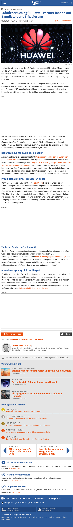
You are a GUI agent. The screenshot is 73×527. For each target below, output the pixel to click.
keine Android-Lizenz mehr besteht (33, 288)
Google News (55, 498)
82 (19, 398)
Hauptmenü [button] (4, 3)
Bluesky (29, 498)
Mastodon (22, 502)
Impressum (5, 517)
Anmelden (64, 3)
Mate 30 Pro (38, 183)
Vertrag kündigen (48, 517)
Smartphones (16, 9)
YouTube (40, 502)
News (7, 9)
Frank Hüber (17, 345)
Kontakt (13, 517)
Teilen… (66, 334)
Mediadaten (22, 517)
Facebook (41, 498)
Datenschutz (5, 520)
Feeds (6, 498)
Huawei (14, 339)
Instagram (8, 502)
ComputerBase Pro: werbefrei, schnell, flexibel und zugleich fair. (35, 357)
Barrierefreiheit (61, 517)
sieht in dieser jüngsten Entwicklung (50, 257)
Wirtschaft (39, 339)
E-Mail (26, 346)
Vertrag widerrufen (34, 517)
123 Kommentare (12, 334)
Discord (17, 498)
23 (19, 385)
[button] (71, 3)
